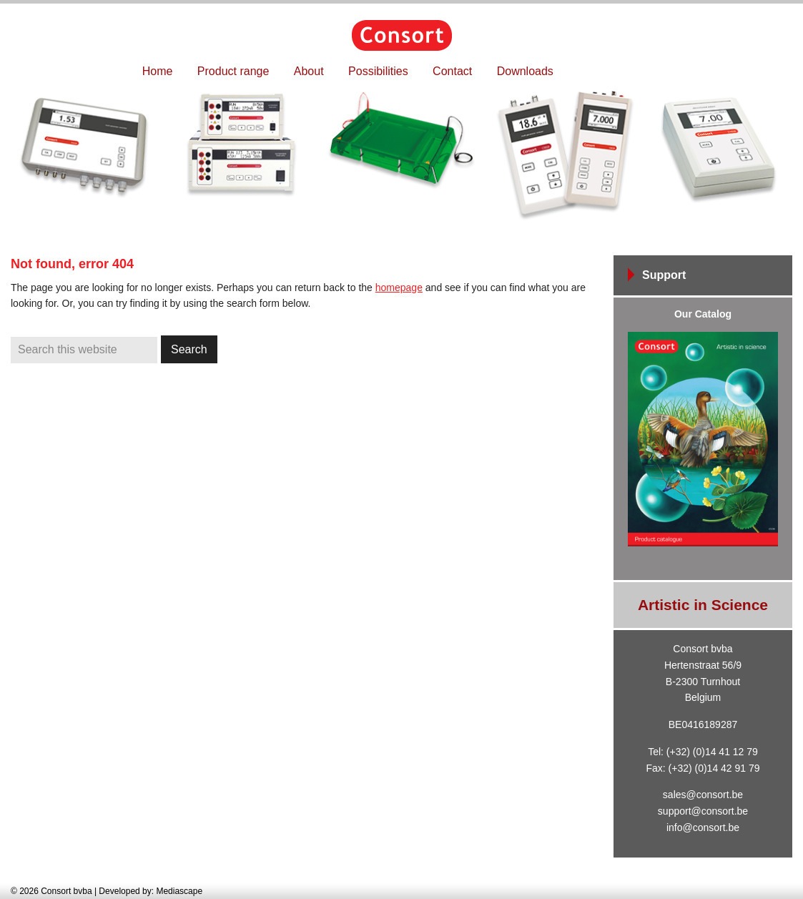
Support (664, 275)
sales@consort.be (703, 794)
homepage (399, 287)
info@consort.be (702, 827)
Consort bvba (402, 35)
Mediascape (179, 891)
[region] (401, 155)
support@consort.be (703, 811)
